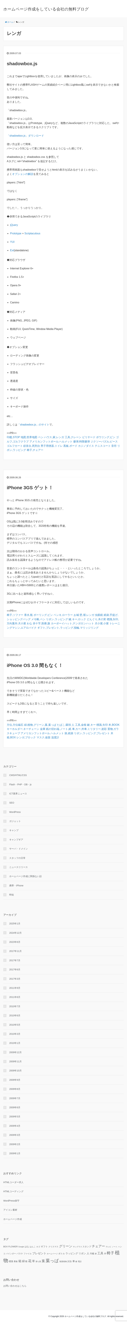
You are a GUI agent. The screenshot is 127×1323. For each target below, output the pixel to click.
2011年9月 (14, 988)
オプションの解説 (22, 174)
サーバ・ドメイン (18, 848)
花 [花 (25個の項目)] (29, 1261)
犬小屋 (22, 623)
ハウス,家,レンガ (54, 437)
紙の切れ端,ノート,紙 (58, 729)
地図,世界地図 (29, 437)
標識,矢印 (102, 724)
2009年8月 (14, 1089)
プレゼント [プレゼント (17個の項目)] (39, 1253)
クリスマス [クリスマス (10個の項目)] (53, 1246)
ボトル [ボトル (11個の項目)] (61, 1253)
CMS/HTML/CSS (18, 775)
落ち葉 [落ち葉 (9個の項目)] (38, 1261)
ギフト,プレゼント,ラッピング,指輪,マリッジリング (68, 627)
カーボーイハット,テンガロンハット (72, 623)
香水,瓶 (28, 615)
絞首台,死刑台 (31, 445)
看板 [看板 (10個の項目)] (16, 1261)
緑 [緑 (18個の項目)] (23, 1261)
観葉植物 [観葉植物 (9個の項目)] (63, 1261)
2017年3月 (14, 978)
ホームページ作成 (12, 1219)
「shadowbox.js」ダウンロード (25, 135)
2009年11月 (15, 1061)
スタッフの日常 (17, 858)
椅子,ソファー (15, 615)
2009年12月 (15, 1052)
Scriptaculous (32, 233)
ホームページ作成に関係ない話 (25, 876)
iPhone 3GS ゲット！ (30, 487)
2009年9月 (14, 1080)
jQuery (14, 225)
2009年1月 (14, 1153)
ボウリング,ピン (105, 437)
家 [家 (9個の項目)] (96, 1254)
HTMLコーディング (13, 1191)
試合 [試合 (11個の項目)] (69, 1261)
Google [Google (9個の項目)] (21, 1247)
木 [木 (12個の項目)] (105, 1253)
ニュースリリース (18, 867)
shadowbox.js (22, 63)
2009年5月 (14, 1116)
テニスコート (103, 445)
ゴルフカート (15, 445)
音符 (114, 445)
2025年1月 (14, 923)
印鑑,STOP (13, 437)
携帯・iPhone (16, 885)
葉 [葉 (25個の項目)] (43, 1261)
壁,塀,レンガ (87, 615)
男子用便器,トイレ (52, 445)
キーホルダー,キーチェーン (23, 729)
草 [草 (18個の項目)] (33, 1261)
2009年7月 (14, 1098)
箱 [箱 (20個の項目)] (19, 1261)
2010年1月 (14, 1043)
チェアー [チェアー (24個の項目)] (98, 1246)
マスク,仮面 (43, 737)
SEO (11, 802)
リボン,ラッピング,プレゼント (92, 733)
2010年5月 (14, 1024)
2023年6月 (14, 942)
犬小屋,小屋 (102, 623)
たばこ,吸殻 (64, 724)
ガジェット (15, 821)
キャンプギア (16, 839)
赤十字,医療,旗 (41, 623)
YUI (12, 241)
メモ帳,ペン (38, 619)
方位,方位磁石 (15, 724)
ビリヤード (88, 437)
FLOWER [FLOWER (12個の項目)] (13, 1246)
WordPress (15, 812)
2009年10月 (15, 1070)
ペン (40, 437)
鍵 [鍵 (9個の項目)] (76, 1261)
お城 (76, 615)
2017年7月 (14, 960)
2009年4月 (14, 1126)
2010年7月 (14, 1006)
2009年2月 (14, 1144)
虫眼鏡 (99, 615)
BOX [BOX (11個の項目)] (5, 1246)
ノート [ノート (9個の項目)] (114, 1247)
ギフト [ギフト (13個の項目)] (44, 1246)
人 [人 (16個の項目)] (88, 1253)
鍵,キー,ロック (77, 619)
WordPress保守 (11, 1200)
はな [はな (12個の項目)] (27, 1246)
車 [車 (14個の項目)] (73, 1261)
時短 (11, 894)
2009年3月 (14, 1135)
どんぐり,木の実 (96, 619)
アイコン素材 (10, 1209)
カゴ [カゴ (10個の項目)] (38, 1246)
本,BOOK (114, 724)
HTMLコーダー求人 (13, 1182)
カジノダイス (86, 445)
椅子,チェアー (35, 450)
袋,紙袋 (68, 733)
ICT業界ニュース (18, 793)
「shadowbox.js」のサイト (33, 424)
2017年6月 (14, 969)
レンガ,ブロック (26, 737)
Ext (12, 250)
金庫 (42, 729)
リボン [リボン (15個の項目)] (82, 1253)
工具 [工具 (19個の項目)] (100, 1253)
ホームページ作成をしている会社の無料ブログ (46, 9)
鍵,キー (91, 724)
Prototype (15, 233)
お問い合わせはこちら (14, 1285)
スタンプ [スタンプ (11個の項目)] (87, 1246)
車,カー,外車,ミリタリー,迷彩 (89, 729)
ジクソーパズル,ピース (104, 441)
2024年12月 (15, 933)
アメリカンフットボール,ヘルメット (50, 441)
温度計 (55, 737)
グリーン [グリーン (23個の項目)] (65, 1246)
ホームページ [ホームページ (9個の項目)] (52, 1254)
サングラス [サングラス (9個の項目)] (77, 1247)
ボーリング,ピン (43, 615)
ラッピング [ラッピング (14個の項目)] (71, 1253)
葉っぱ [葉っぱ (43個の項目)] (52, 1260)
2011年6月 (14, 997)
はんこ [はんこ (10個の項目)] (33, 1246)
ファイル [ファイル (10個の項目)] (28, 1253)
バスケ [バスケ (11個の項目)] (20, 1253)
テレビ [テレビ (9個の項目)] (108, 1247)
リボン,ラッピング (57, 619)
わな (29, 623)
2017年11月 (15, 951)
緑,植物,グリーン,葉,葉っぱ (40, 724)
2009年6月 (14, 1107)
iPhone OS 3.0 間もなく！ (35, 665)
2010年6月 (14, 1015)
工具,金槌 (80, 724)
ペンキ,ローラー (63, 615)
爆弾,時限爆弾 (81, 441)
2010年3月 (14, 1034)
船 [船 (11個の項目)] (26, 1261)
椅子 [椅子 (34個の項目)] (110, 1253)
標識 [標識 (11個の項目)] (11, 1261)
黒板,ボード (70, 445)
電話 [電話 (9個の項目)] (80, 1261)
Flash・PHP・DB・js (20, 784)
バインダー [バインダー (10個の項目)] (11, 1253)
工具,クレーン (73, 437)
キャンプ (14, 830)
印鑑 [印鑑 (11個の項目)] (92, 1253)
